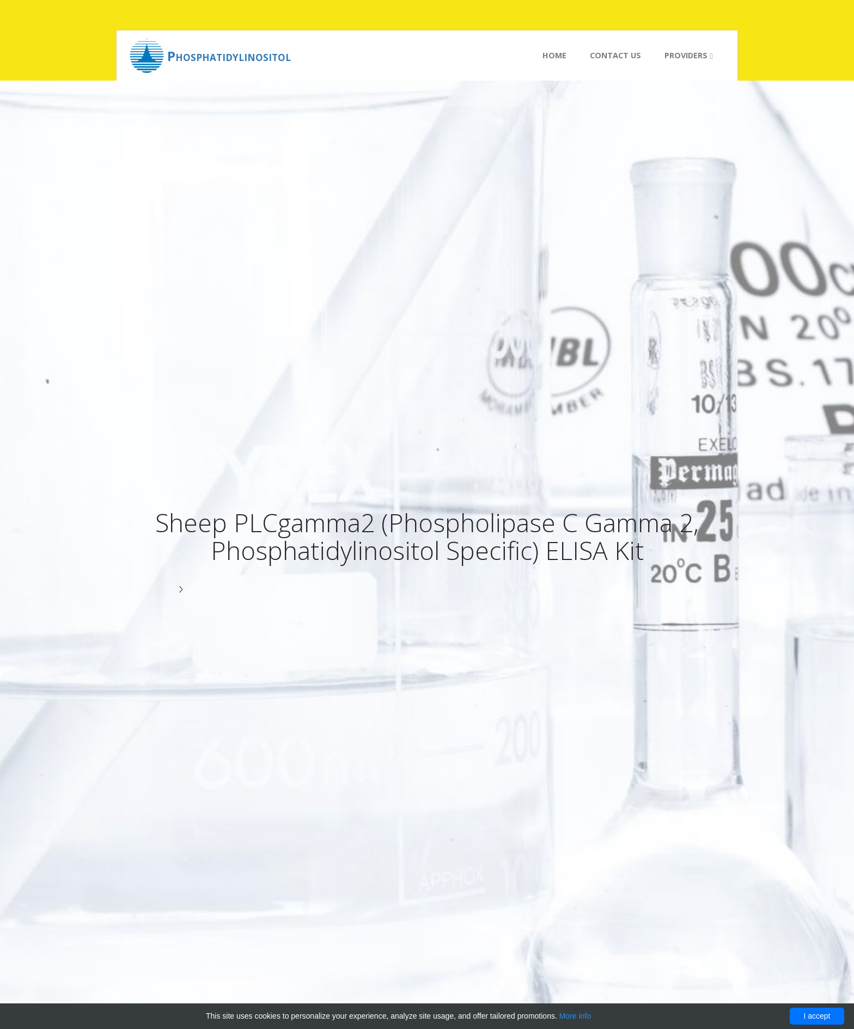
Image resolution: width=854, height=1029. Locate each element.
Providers (688, 55)
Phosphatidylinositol (229, 56)
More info (575, 1016)
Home (554, 55)
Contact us (615, 55)
